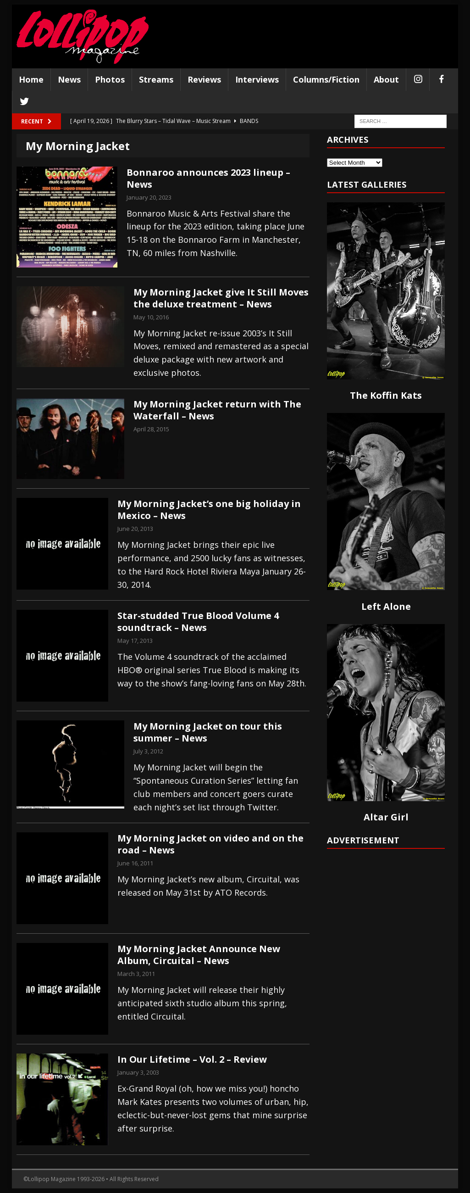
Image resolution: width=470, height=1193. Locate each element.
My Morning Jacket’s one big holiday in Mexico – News (209, 509)
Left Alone (386, 606)
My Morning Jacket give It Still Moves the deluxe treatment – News (221, 298)
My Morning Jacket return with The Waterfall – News (217, 410)
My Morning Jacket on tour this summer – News (207, 732)
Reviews (204, 79)
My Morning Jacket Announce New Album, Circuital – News (198, 954)
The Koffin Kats (386, 395)
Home (31, 79)
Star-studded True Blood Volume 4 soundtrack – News (198, 621)
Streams (156, 79)
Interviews (257, 79)
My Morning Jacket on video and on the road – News (210, 844)
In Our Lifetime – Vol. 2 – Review (192, 1059)
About (386, 79)
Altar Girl (386, 817)
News (69, 79)
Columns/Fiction (326, 79)
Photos (110, 79)
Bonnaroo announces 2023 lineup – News (208, 178)
